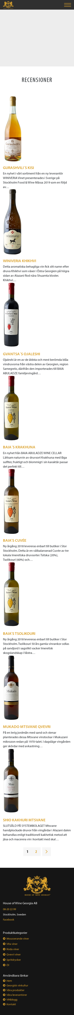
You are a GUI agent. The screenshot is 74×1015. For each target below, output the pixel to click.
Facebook (8, 919)
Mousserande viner (18, 938)
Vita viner (12, 944)
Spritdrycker (14, 959)
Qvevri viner (14, 954)
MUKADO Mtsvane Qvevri (27, 726)
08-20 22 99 (9, 909)
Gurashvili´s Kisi (18, 167)
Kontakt (11, 1004)
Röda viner (13, 949)
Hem (9, 980)
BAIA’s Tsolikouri (19, 633)
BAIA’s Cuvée (14, 540)
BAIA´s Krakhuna (19, 446)
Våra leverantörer (17, 995)
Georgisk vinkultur (17, 985)
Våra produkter (15, 990)
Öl (8, 965)
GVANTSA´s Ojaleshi (21, 353)
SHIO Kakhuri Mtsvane (24, 819)
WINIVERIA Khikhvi (19, 260)
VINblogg (12, 999)
